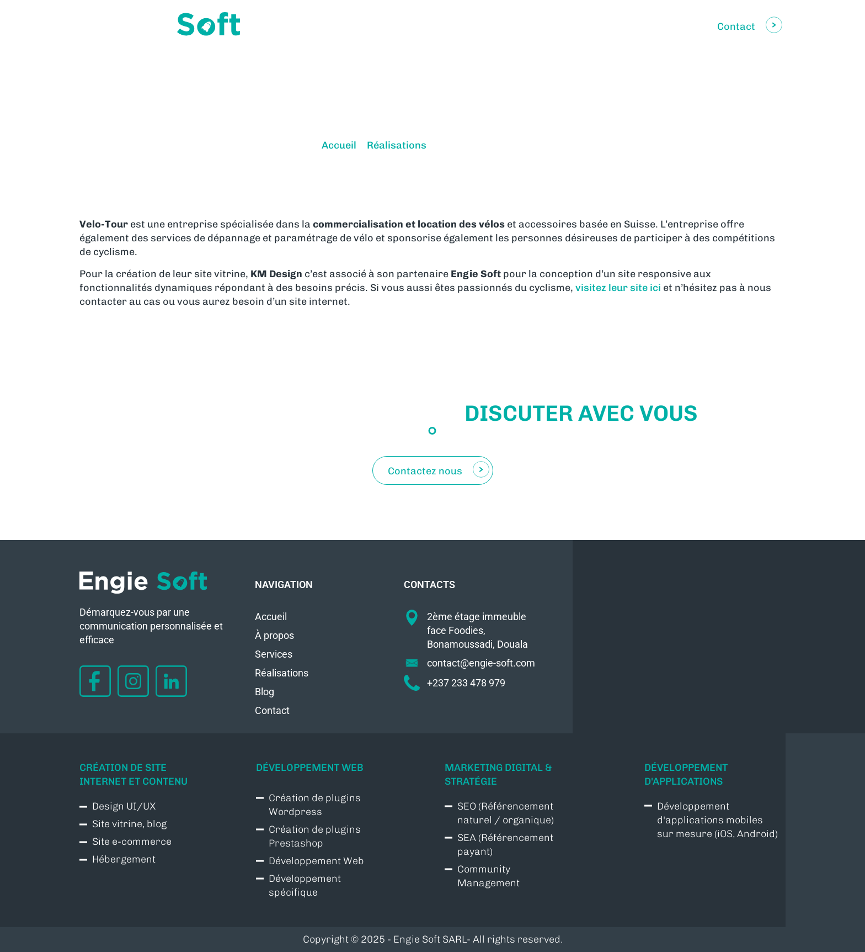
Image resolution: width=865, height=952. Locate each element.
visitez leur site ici (618, 288)
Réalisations (396, 145)
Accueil (339, 145)
